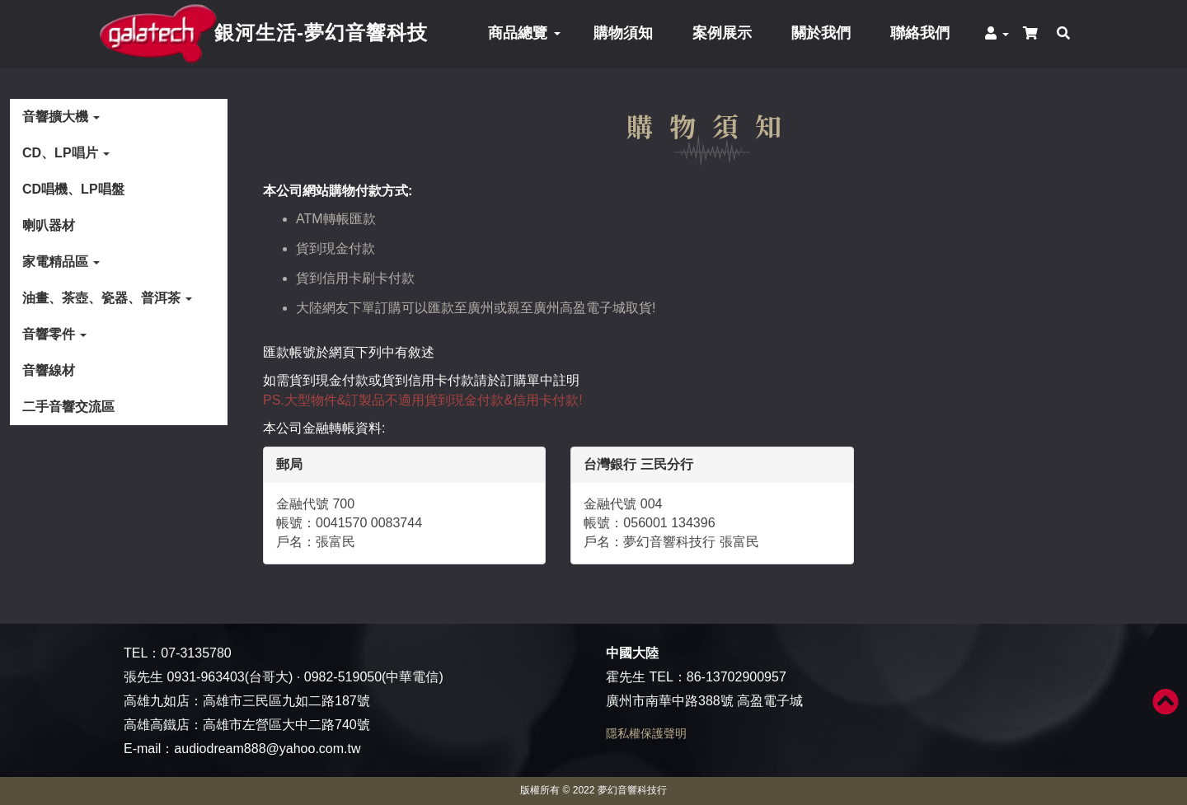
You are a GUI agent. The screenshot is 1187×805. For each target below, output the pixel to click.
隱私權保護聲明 (646, 733)
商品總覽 (524, 33)
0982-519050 (343, 677)
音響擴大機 (61, 117)
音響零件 (54, 334)
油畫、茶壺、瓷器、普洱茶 (107, 298)
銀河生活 (321, 32)
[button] (997, 33)
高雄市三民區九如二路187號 (286, 701)
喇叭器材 (48, 225)
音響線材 (48, 370)
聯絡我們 (920, 33)
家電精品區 (61, 262)
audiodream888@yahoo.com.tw (267, 749)
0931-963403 (205, 677)
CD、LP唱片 (66, 153)
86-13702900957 (736, 677)
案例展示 (722, 33)
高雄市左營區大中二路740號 (286, 725)
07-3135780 (196, 653)
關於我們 (821, 33)
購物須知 (623, 33)
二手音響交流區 (68, 407)
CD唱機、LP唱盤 (73, 189)
